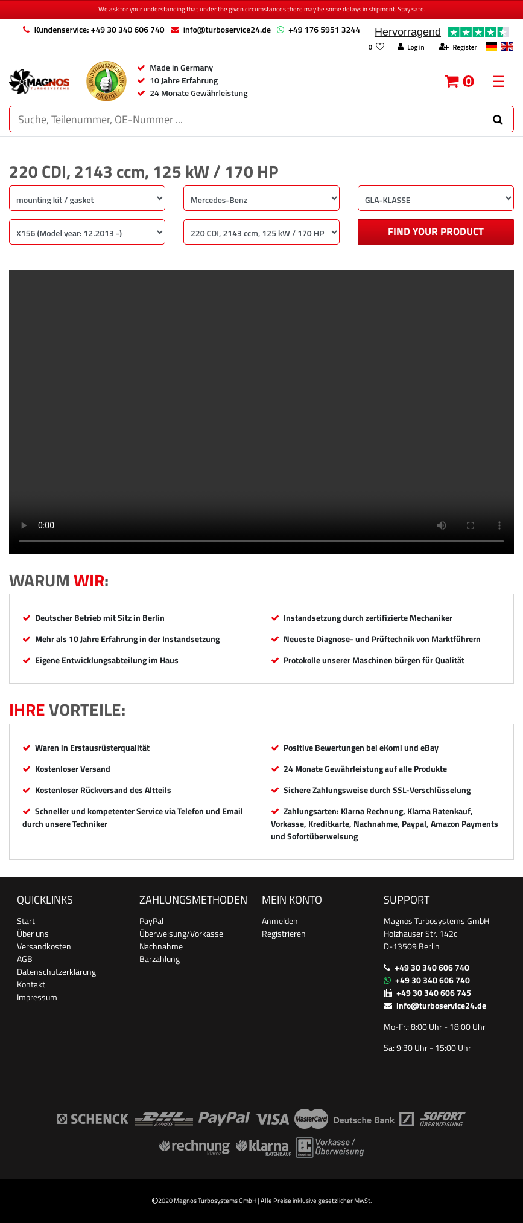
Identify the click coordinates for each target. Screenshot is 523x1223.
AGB (25, 958)
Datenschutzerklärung (56, 971)
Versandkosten (44, 946)
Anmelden (280, 920)
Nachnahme (161, 946)
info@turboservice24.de (227, 29)
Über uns (33, 933)
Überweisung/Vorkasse (181, 933)
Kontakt (31, 984)
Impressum (37, 996)
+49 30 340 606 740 (432, 967)
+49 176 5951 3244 (324, 29)
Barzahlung (159, 958)
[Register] (458, 47)
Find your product (436, 231)
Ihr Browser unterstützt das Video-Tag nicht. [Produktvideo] (261, 412)
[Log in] (411, 47)
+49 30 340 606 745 (433, 992)
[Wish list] (376, 47)
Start (26, 920)
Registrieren (284, 933)
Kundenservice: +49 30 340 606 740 (99, 29)
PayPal (151, 920)
